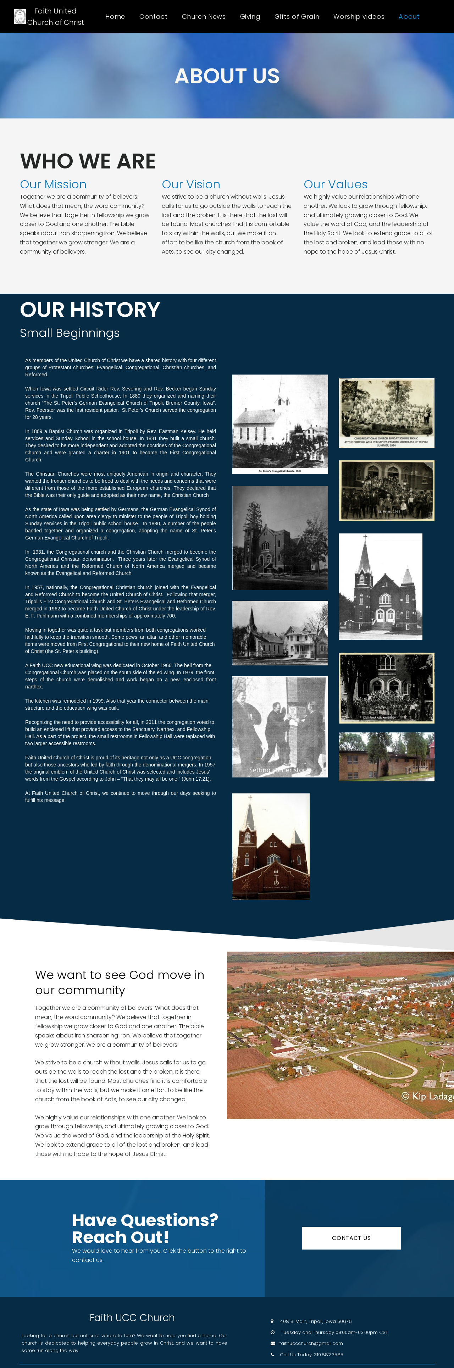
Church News (204, 16)
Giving (250, 16)
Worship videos (358, 16)
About (409, 16)
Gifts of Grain (297, 16)
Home (115, 16)
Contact (153, 16)
